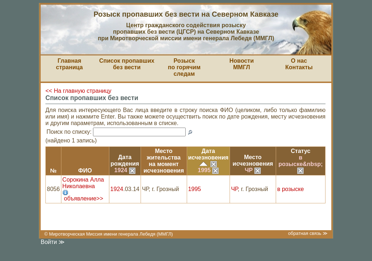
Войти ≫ (53, 242)
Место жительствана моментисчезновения (163, 161)
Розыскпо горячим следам (184, 67)
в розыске (290, 189)
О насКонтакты (298, 64)
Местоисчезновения (252, 160)
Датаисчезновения (208, 154)
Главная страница (69, 64)
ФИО (85, 170)
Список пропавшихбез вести (126, 64)
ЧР (253, 170)
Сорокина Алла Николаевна (83, 183)
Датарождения (124, 160)
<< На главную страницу (78, 91)
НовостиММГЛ (241, 64)
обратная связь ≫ (308, 233)
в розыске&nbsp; (301, 163)
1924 (125, 170)
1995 (208, 170)
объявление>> (83, 198)
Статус (301, 151)
